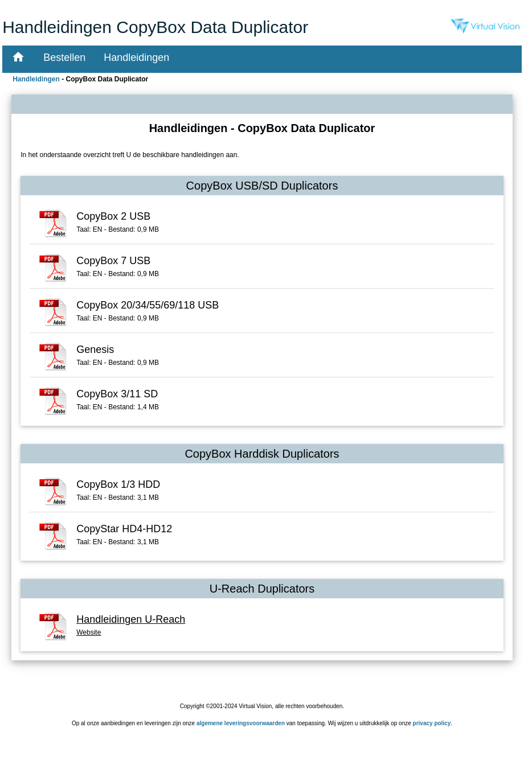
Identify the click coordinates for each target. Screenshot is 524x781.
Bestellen (64, 57)
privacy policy (432, 723)
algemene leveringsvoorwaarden (241, 723)
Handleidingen (136, 57)
